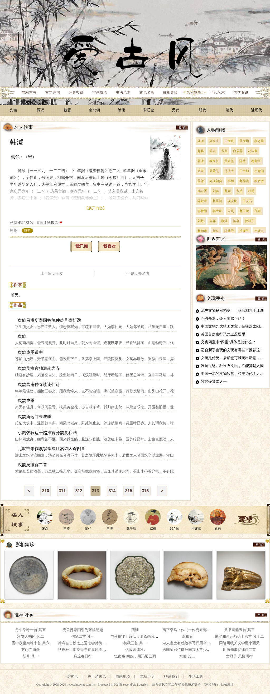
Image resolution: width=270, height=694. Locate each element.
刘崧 (216, 191)
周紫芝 (214, 171)
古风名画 (146, 92)
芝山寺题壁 (30, 650)
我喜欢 (109, 246)
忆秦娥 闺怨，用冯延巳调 (135, 656)
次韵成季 (26, 400)
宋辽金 (148, 110)
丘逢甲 (244, 231)
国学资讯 (241, 92)
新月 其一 (30, 656)
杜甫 (251, 191)
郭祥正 (249, 221)
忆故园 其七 (135, 650)
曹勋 (227, 191)
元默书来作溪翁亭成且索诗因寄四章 (51, 448)
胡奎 (216, 231)
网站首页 (29, 92)
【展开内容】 (95, 208)
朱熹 (231, 211)
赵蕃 (200, 151)
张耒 (200, 171)
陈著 (236, 221)
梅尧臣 (256, 161)
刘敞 (200, 221)
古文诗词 (52, 92)
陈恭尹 (229, 231)
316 (145, 491)
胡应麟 (253, 151)
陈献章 (202, 201)
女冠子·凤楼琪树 (239, 656)
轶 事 (17, 285)
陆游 (200, 141)
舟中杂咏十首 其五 (30, 630)
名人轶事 (193, 92)
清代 (229, 110)
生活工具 (196, 676)
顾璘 (224, 221)
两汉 (40, 110)
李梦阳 (202, 211)
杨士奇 (217, 211)
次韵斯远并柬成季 (34, 416)
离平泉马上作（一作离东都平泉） (190, 630)
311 (62, 491)
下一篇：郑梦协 (136, 273)
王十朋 (244, 171)
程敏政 (259, 181)
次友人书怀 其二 (30, 636)
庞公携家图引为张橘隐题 (82, 630)
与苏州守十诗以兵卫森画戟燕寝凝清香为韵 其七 (149, 636)
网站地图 (122, 676)
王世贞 (229, 141)
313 (95, 491)
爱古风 (72, 676)
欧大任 (214, 161)
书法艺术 (123, 92)
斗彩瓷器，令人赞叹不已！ (223, 318)
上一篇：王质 (52, 273)
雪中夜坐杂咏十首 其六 (31, 643)
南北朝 (94, 110)
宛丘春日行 (83, 656)
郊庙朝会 (215, 181)
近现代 (256, 110)
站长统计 (227, 684)
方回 (224, 151)
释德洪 (244, 181)
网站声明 (147, 676)
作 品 (17, 305)
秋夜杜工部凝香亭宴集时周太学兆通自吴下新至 (97, 650)
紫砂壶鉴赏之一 (214, 382)
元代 (175, 110)
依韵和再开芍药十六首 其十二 (239, 636)
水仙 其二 (187, 656)
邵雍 (257, 211)
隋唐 (121, 110)
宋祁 (212, 221)
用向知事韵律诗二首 (239, 650)
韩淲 (16, 142)
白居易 (238, 151)
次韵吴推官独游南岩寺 (39, 368)
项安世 (232, 201)
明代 (202, 110)
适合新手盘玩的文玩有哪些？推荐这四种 (234, 350)
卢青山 (259, 171)
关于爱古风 (97, 676)
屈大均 (244, 141)
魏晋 (67, 110)
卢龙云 (259, 231)
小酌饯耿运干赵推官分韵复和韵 (47, 432)
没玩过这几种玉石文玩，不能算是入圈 (232, 366)
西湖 (135, 630)
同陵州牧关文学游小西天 (239, 643)
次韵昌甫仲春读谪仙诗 (39, 384)
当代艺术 (217, 92)
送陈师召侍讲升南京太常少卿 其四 (190, 650)
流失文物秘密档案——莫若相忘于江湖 (232, 311)
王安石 (247, 201)
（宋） (30, 156)
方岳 (239, 191)
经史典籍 (76, 92)
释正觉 (244, 211)
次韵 (22, 336)
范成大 (229, 171)
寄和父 (187, 636)
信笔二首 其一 (82, 636)
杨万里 (259, 141)
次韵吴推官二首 (32, 464)
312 (79, 491)
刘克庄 (214, 141)
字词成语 (99, 92)
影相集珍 (170, 92)
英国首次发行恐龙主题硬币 (223, 334)
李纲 (231, 181)
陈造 (242, 161)
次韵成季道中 (30, 352)
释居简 (217, 201)
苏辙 (200, 181)
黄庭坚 (229, 161)
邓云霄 (202, 191)
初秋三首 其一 (135, 643)
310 (45, 491)
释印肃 (202, 231)
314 (112, 491)
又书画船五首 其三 (239, 630)
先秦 (13, 110)
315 (128, 491)
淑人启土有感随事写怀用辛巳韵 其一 (192, 643)
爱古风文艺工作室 (169, 684)
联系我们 (171, 676)
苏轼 (212, 151)
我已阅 (81, 246)
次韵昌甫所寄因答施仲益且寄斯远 (49, 320)
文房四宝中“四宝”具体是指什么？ (228, 342)
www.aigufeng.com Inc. (82, 684)
